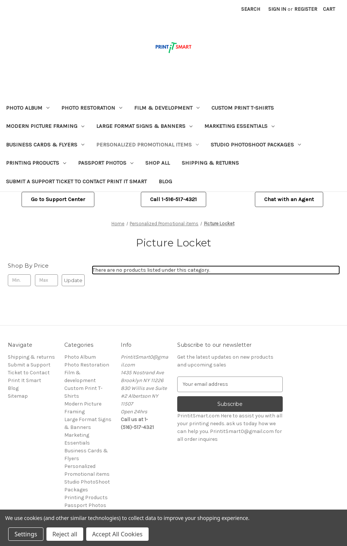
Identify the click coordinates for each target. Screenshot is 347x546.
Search (250, 9)
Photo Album (27, 107)
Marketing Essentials (239, 126)
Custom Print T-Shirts (242, 107)
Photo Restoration (91, 107)
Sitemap (18, 396)
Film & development (167, 107)
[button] (58, 199)
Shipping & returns (210, 162)
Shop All (157, 162)
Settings (25, 534)
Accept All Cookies (117, 534)
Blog (165, 181)
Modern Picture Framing (45, 126)
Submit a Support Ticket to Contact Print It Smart (76, 181)
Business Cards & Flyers (45, 144)
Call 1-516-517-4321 (173, 199)
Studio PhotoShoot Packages (256, 144)
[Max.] (46, 280)
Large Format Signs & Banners (144, 126)
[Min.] (19, 280)
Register (305, 9)
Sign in (277, 9)
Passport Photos (105, 162)
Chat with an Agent (289, 199)
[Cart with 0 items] (329, 9)
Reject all (64, 534)
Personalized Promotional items (147, 144)
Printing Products (36, 162)
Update (73, 280)
